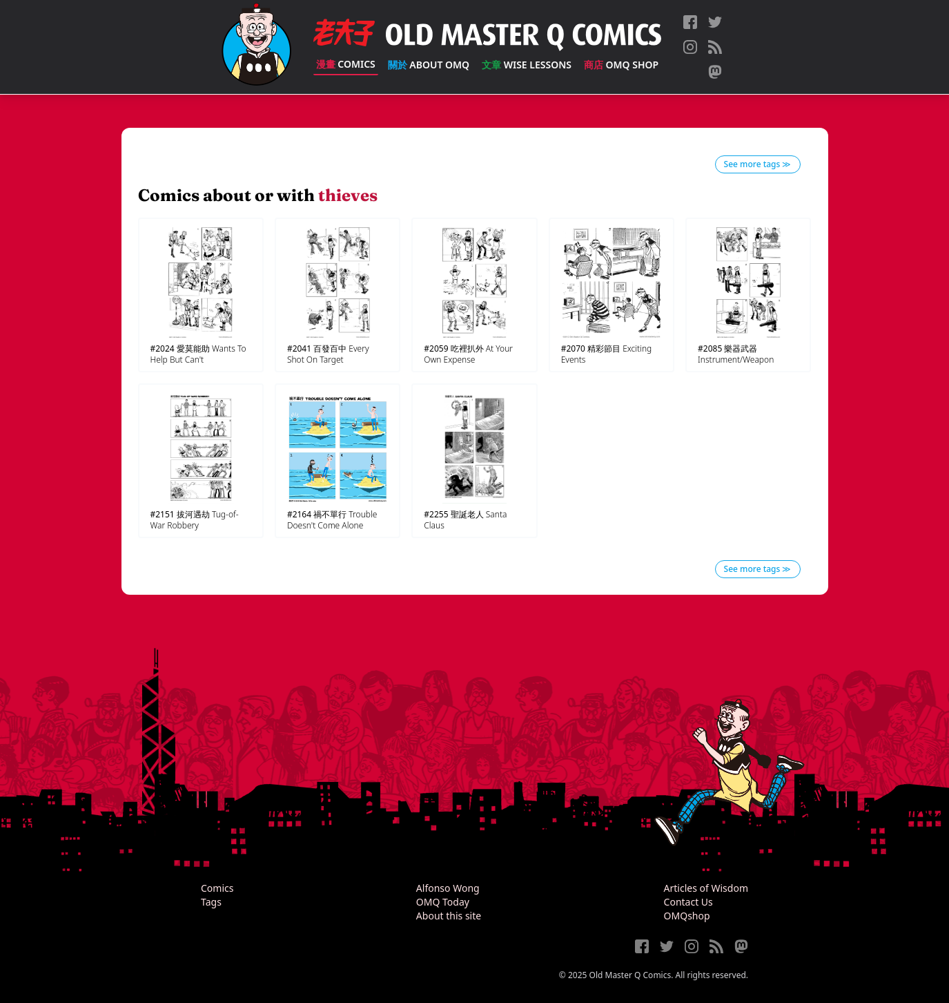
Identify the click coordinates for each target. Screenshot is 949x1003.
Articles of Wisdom (706, 888)
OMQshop (687, 915)
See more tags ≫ (758, 164)
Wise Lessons (526, 64)
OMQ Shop (621, 64)
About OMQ (428, 64)
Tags (211, 901)
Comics (345, 63)
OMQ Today (442, 901)
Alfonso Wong (448, 888)
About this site (448, 915)
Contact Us (688, 901)
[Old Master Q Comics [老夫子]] (256, 47)
